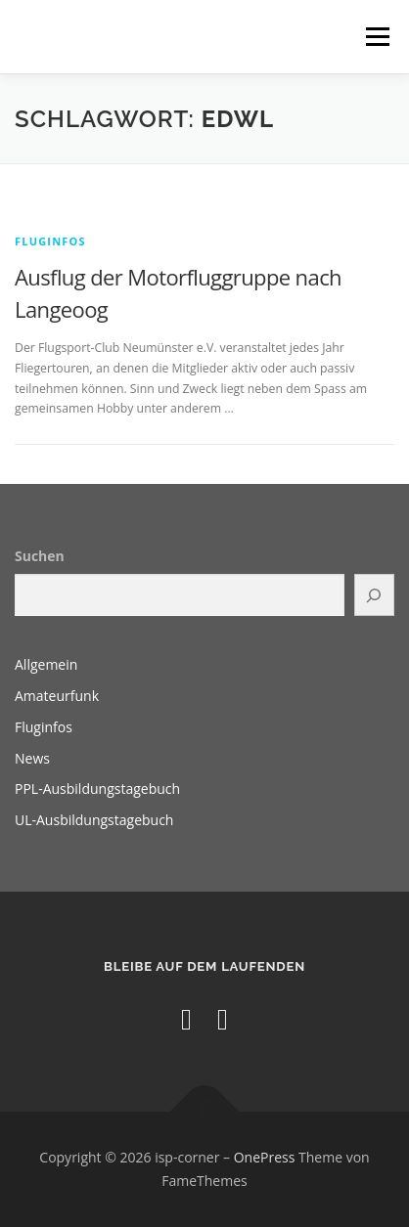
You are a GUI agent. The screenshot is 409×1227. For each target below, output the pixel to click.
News (32, 758)
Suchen (40, 556)
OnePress (264, 1157)
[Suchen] (374, 595)
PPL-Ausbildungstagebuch (97, 788)
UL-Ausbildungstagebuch (94, 820)
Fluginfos (50, 241)
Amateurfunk (57, 695)
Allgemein (46, 664)
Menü (376, 36)
